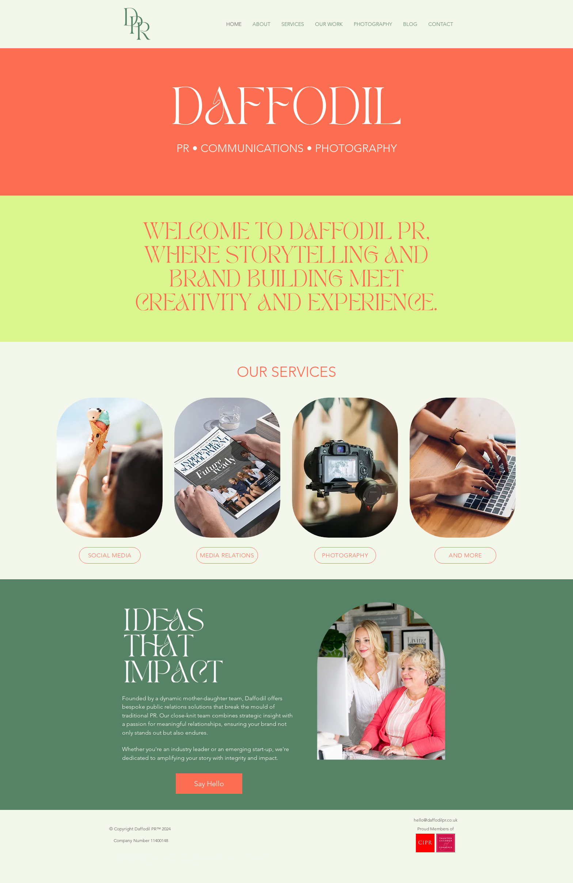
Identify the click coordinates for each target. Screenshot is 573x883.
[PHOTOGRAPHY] (345, 555)
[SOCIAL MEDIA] (110, 555)
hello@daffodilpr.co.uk (436, 820)
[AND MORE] (465, 555)
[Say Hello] (209, 783)
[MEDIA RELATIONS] (227, 555)
